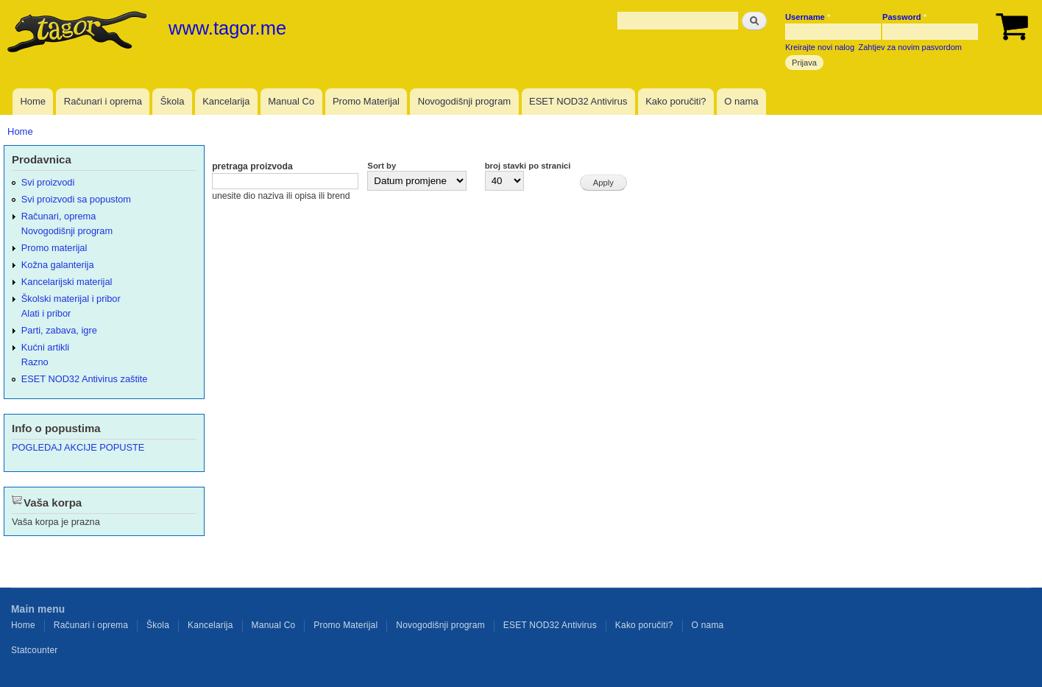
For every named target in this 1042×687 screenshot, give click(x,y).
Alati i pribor (46, 313)
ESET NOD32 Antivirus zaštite (84, 378)
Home (33, 101)
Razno (35, 361)
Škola (172, 101)
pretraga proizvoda (252, 166)
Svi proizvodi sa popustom (76, 199)
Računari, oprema (58, 216)
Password (904, 17)
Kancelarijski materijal (67, 281)
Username (807, 17)
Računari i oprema (103, 101)
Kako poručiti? (675, 101)
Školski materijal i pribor (71, 298)
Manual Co (291, 101)
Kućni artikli (45, 347)
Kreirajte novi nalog (819, 47)
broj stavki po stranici (528, 165)
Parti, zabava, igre (59, 330)
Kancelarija (225, 101)
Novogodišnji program (464, 101)
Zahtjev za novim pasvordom (910, 47)
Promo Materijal (366, 101)
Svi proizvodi (47, 182)
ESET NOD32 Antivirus (578, 101)
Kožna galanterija (57, 264)
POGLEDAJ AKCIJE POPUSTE (78, 447)
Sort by (381, 165)
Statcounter (34, 650)
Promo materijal (54, 247)
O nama (741, 101)
